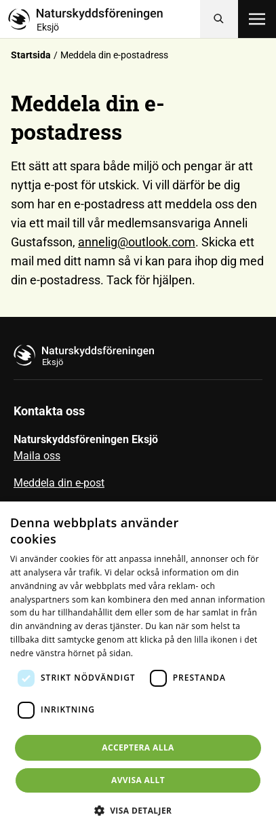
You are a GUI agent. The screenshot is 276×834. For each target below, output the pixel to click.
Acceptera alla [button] (138, 747)
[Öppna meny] (257, 19)
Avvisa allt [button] (138, 780)
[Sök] (219, 19)
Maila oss (37, 455)
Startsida (31, 55)
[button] (138, 810)
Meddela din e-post (59, 482)
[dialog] (138, 667)
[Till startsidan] (104, 19)
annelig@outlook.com (136, 242)
